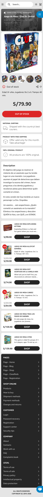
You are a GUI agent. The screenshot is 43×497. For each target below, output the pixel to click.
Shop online (9, 384)
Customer (8, 410)
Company (8, 436)
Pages (6, 357)
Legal (6, 463)
